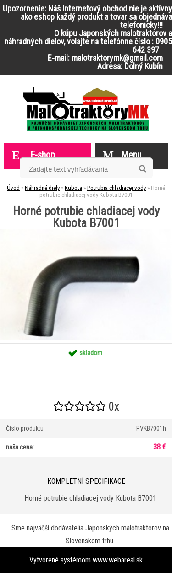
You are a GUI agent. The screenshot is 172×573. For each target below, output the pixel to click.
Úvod (13, 187)
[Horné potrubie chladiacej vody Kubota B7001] (86, 232)
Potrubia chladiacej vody (116, 187)
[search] (142, 169)
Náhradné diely (42, 187)
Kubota (73, 187)
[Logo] (86, 109)
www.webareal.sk (118, 560)
